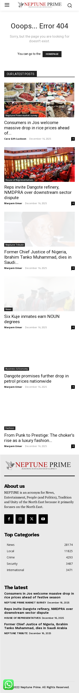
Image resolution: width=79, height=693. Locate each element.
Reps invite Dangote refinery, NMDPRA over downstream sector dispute (38, 192)
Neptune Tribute (14, 244)
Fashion (9, 428)
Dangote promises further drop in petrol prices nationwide (36, 378)
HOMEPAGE (52, 54)
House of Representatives (19, 180)
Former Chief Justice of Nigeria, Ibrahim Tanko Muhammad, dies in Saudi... (37, 257)
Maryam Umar (13, 203)
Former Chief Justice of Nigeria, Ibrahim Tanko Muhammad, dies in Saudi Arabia (36, 626)
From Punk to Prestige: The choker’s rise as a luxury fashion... (39, 438)
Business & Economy (16, 368)
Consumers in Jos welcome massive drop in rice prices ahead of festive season (39, 595)
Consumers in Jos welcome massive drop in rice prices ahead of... (37, 128)
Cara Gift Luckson (15, 138)
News (8, 309)
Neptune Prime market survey (21, 115)
